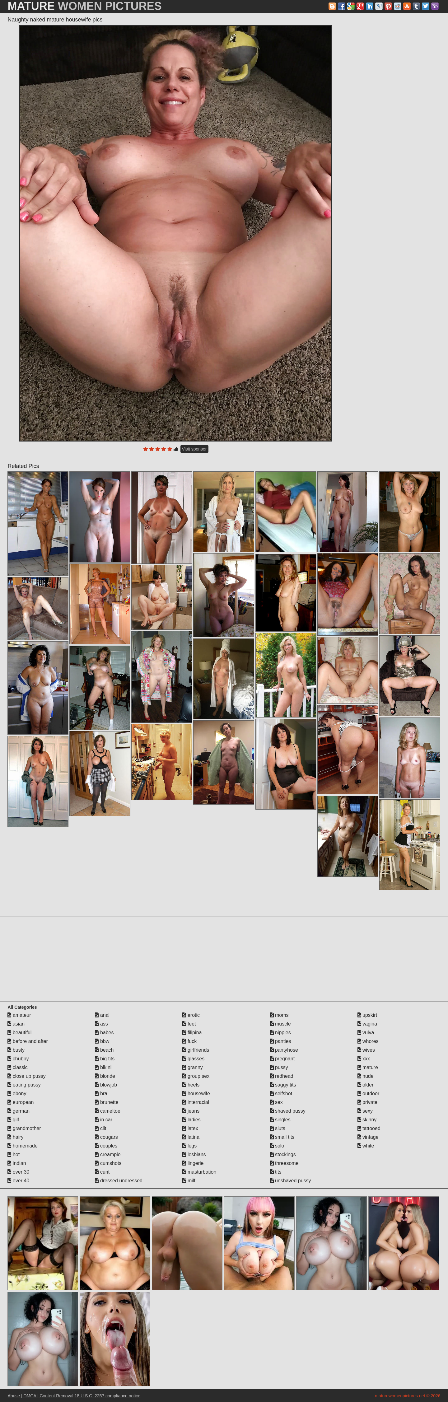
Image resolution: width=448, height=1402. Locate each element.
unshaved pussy (290, 1180)
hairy (15, 1137)
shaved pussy (288, 1111)
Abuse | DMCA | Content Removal (40, 1395)
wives (366, 1050)
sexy (365, 1111)
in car (103, 1119)
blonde (105, 1076)
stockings (283, 1154)
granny (192, 1067)
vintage (368, 1137)
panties (280, 1041)
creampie (107, 1154)
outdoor (368, 1093)
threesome (284, 1163)
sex (276, 1102)
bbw (102, 1041)
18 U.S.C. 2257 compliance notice (107, 1395)
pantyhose (284, 1050)
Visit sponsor (194, 448)
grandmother (24, 1128)
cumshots (108, 1163)
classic (17, 1067)
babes (104, 1032)
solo (277, 1145)
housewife (196, 1093)
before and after (27, 1041)
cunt (102, 1172)
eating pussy (23, 1084)
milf (188, 1180)
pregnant (282, 1058)
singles (280, 1119)
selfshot (281, 1093)
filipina (192, 1032)
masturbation (199, 1172)
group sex (195, 1076)
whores (368, 1041)
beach (104, 1050)
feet (189, 1023)
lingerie (192, 1163)
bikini (103, 1067)
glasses (193, 1058)
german (18, 1111)
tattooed (368, 1128)
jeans (190, 1111)
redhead (281, 1076)
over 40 (18, 1180)
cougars (106, 1137)
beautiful (19, 1032)
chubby (18, 1058)
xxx (363, 1058)
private (367, 1102)
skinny (367, 1119)
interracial (195, 1102)
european (20, 1102)
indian (16, 1163)
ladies (191, 1119)
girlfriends (195, 1050)
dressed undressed (118, 1180)
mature (367, 1067)
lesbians (194, 1154)
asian (16, 1023)
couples (106, 1145)
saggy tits (283, 1084)
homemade (22, 1145)
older (365, 1084)
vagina (367, 1023)
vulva (365, 1032)
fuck (189, 1041)
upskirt (367, 1015)
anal (102, 1015)
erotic (191, 1015)
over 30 (18, 1172)
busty (16, 1050)
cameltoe (107, 1111)
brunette (106, 1102)
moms (279, 1015)
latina (190, 1137)
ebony (16, 1093)
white (365, 1145)
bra (101, 1093)
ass (101, 1023)
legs (189, 1145)
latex (190, 1128)
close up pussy (26, 1076)
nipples (280, 1032)
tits (276, 1172)
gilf (13, 1119)
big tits (104, 1058)
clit (100, 1128)
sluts (277, 1128)
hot (13, 1154)
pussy (279, 1067)
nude (365, 1076)
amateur (19, 1015)
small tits (282, 1137)
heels (190, 1084)
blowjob (106, 1084)
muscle (280, 1023)
